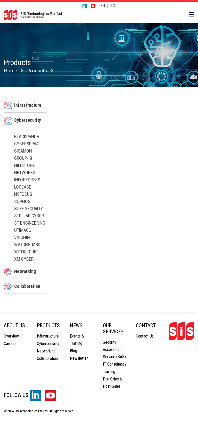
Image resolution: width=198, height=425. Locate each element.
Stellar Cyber (29, 215)
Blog (73, 350)
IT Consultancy (115, 364)
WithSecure (26, 251)
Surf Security (28, 208)
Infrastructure (22, 105)
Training (109, 371)
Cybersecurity (22, 120)
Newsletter (79, 358)
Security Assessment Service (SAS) (114, 349)
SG (112, 5)
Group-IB (23, 158)
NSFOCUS (23, 194)
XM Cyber (24, 259)
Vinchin (22, 237)
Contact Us (145, 336)
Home (10, 71)
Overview (11, 336)
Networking (20, 271)
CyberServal (27, 143)
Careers (10, 343)
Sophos (22, 201)
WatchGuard (27, 244)
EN (102, 5)
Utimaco (22, 230)
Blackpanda (26, 136)
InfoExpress (27, 179)
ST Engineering (29, 223)
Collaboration (22, 286)
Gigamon (23, 151)
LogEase (22, 187)
